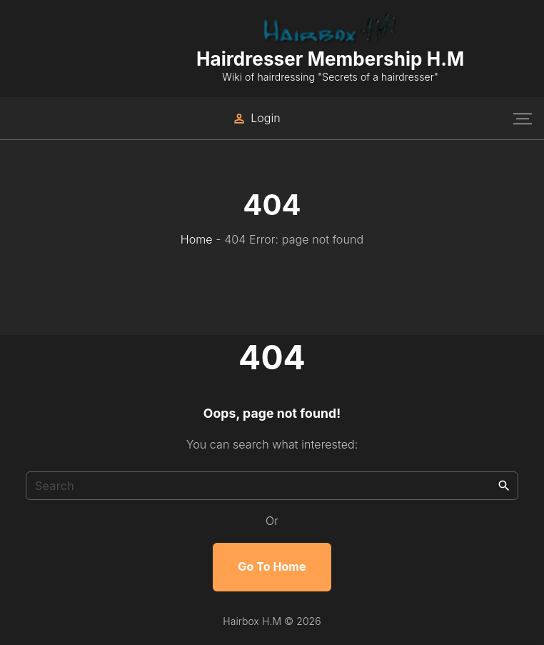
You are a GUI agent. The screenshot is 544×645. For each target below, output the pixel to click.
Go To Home (272, 566)
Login (266, 118)
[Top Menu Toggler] (522, 118)
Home (197, 239)
